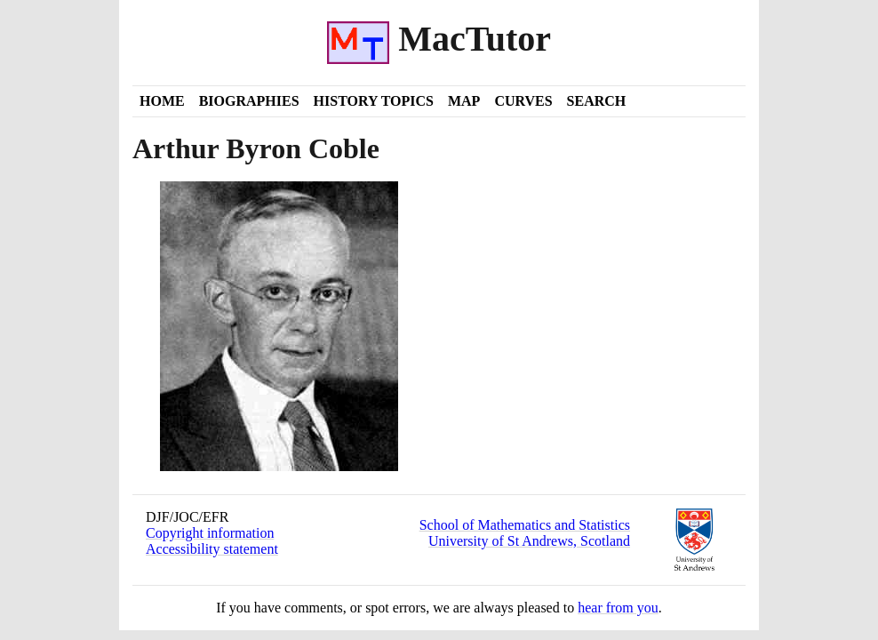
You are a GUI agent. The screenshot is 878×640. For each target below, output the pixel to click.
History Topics (374, 100)
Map (464, 100)
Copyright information (210, 532)
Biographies (249, 100)
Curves (523, 100)
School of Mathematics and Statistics (524, 524)
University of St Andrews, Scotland (529, 540)
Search (597, 100)
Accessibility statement (212, 548)
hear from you (618, 607)
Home (162, 100)
